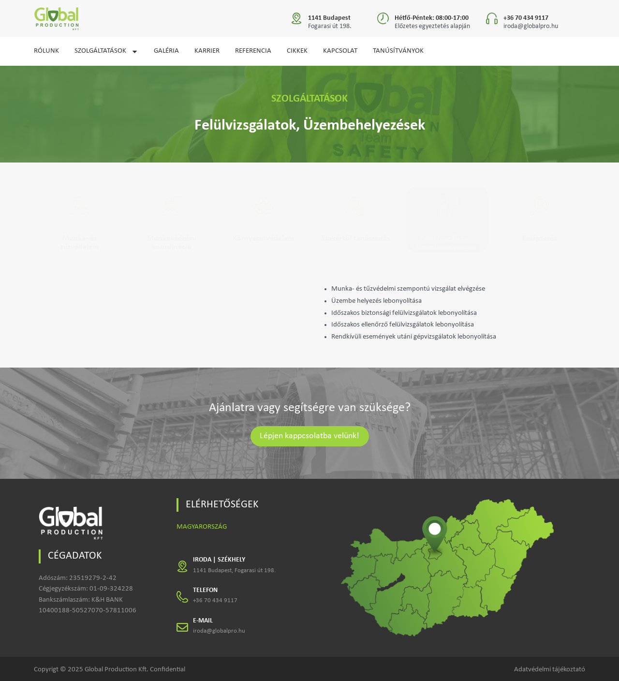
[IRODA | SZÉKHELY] (182, 566)
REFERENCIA (253, 51)
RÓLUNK (46, 51)
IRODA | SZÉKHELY (219, 559)
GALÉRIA (166, 51)
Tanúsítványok (398, 51)
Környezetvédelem (263, 238)
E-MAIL (203, 620)
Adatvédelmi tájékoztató (549, 669)
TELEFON (205, 590)
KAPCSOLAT (340, 51)
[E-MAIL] (182, 627)
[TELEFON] (182, 597)
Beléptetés (539, 238)
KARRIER (207, 51)
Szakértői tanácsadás (355, 238)
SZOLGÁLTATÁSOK (106, 51)
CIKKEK (297, 51)
